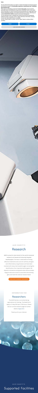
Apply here (21, 308)
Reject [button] (10, 387)
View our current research (19, 279)
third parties (24, 372)
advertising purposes (9, 376)
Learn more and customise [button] (19, 390)
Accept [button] (28, 387)
